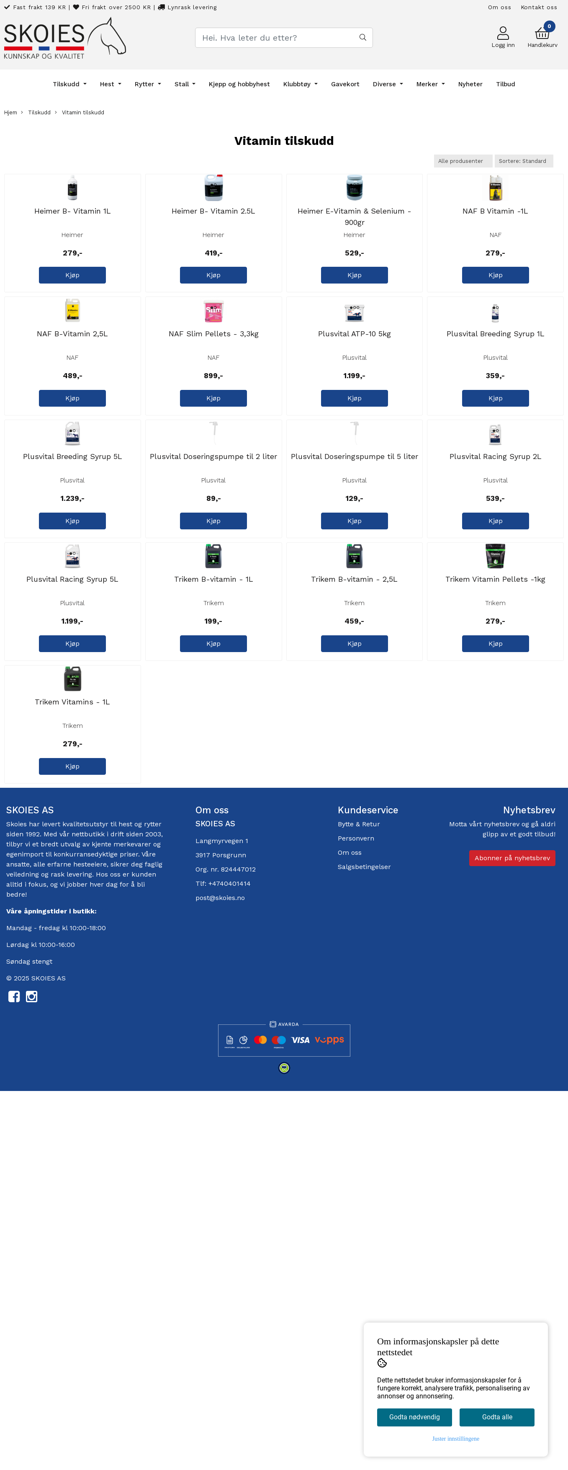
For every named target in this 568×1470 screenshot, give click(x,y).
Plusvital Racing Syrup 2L (496, 683)
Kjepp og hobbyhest (239, 84)
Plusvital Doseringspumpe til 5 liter (354, 683)
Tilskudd (67, 84)
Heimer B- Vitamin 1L (72, 286)
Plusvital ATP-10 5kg (354, 485)
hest (126, 1202)
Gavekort (345, 84)
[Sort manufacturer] (463, 161)
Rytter (145, 84)
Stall (183, 84)
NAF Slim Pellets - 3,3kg (214, 485)
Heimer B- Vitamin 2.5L (213, 286)
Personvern (356, 1216)
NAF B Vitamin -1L (495, 286)
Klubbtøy (298, 84)
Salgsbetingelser (364, 1245)
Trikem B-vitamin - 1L (213, 881)
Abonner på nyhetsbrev (512, 1236)
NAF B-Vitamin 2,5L (72, 485)
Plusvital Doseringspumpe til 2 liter (213, 683)
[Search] (284, 38)
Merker (428, 84)
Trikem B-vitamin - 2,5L (354, 881)
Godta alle (497, 1417)
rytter (153, 1202)
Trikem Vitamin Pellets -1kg (495, 881)
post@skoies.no (220, 1276)
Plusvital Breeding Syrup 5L (72, 683)
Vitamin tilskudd (79, 112)
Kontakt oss (539, 7)
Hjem (10, 112)
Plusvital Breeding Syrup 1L (496, 485)
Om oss (499, 7)
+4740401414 (229, 1262)
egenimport (25, 1232)
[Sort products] (524, 161)
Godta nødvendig (414, 1417)
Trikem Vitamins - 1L (72, 1080)
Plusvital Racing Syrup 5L (72, 881)
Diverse (385, 84)
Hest (108, 84)
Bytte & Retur (359, 1202)
